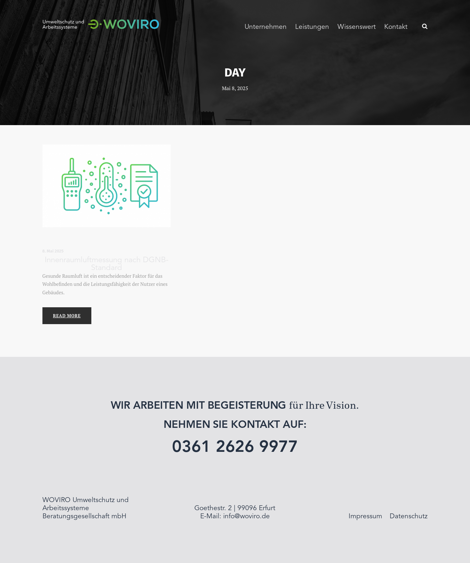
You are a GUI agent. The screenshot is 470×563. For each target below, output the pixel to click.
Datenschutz (409, 516)
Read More (67, 316)
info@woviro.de (246, 516)
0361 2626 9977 (235, 448)
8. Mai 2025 (53, 251)
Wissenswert (357, 27)
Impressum (365, 516)
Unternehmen (266, 27)
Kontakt (395, 27)
